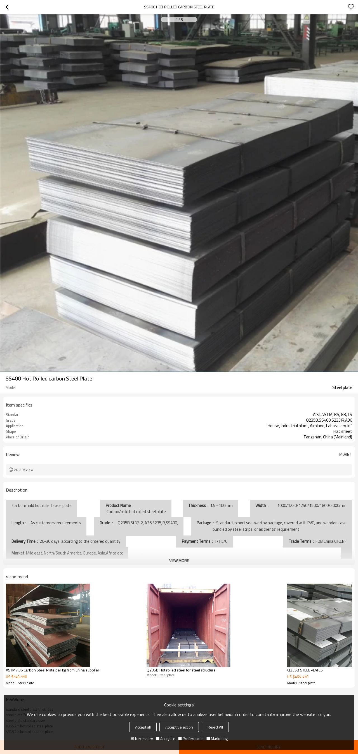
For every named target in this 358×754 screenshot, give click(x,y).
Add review (24, 469)
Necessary (142, 738)
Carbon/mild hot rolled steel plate (136, 512)
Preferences (191, 738)
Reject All (215, 727)
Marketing (217, 738)
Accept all (143, 727)
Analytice (165, 738)
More (344, 454)
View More (179, 560)
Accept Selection (179, 727)
